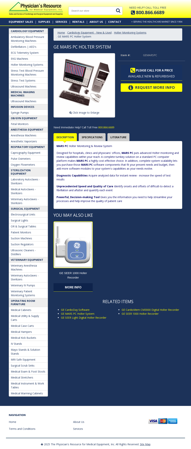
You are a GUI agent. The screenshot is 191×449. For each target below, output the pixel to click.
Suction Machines (21, 238)
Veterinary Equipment (27, 260)
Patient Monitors (21, 232)
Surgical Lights (19, 220)
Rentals (78, 22)
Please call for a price (151, 70)
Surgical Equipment (25, 208)
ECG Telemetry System (25, 52)
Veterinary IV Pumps (23, 285)
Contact (114, 22)
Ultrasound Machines (23, 86)
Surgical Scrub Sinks (23, 365)
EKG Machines (19, 58)
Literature (118, 137)
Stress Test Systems (23, 80)
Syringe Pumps (20, 112)
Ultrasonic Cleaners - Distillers (23, 252)
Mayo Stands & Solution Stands (25, 351)
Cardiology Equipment (27, 31)
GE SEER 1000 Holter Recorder (140, 313)
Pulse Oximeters (21, 158)
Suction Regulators (22, 244)
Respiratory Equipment (28, 147)
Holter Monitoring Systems (27, 64)
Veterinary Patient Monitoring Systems (23, 293)
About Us (96, 22)
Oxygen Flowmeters (23, 164)
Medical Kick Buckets (23, 338)
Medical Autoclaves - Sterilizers (23, 191)
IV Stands (16, 343)
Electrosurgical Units (23, 214)
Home (61, 32)
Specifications (92, 137)
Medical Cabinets (21, 310)
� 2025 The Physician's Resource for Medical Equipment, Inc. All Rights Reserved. (90, 444)
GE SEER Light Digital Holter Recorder (83, 317)
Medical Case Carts (22, 326)
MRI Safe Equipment (23, 359)
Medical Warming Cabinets (27, 393)
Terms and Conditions (22, 429)
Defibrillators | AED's (23, 47)
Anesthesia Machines (23, 135)
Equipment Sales (21, 22)
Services (61, 22)
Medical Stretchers (22, 377)
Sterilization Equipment (21, 171)
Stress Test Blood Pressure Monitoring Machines (27, 72)
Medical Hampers (21, 332)
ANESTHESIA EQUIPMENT (27, 129)
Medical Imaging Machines (23, 93)
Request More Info (151, 87)
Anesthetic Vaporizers (24, 141)
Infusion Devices (22, 107)
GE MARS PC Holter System (77, 313)
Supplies (44, 22)
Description (65, 137)
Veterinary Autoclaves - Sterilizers (25, 201)
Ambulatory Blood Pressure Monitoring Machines (27, 39)
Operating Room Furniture (23, 302)
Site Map (145, 444)
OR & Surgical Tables (23, 226)
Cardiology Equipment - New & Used (89, 32)
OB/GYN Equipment (24, 118)
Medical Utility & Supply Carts (25, 318)
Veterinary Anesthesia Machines (24, 267)
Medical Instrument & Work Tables (27, 385)
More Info (73, 287)
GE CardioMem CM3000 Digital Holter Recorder (150, 310)
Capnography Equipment (25, 152)
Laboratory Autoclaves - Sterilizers (25, 181)
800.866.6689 (106, 127)
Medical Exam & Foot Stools (28, 371)
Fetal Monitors (20, 124)
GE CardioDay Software (75, 310)
